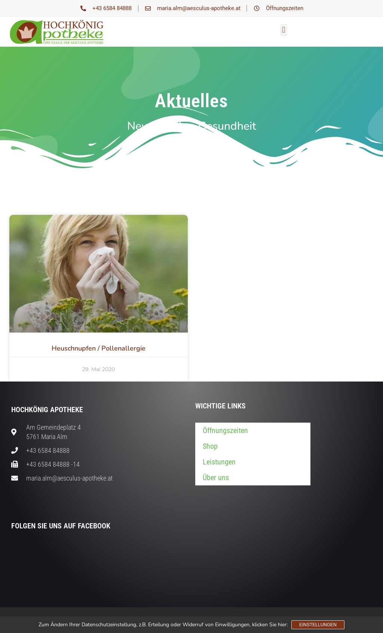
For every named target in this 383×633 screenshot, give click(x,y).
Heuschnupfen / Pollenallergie (98, 348)
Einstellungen (318, 624)
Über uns (216, 477)
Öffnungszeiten (225, 430)
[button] (283, 30)
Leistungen (219, 461)
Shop (210, 446)
